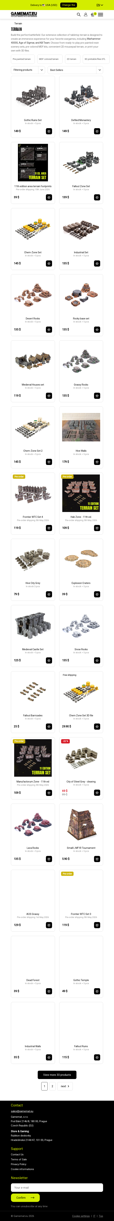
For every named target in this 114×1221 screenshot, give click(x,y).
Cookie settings (81, 1216)
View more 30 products (57, 1074)
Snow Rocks (81, 649)
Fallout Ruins (81, 1046)
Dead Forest (32, 980)
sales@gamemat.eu (22, 1111)
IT (94, 1216)
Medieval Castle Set (33, 649)
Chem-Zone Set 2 (32, 450)
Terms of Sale (19, 1159)
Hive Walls (81, 450)
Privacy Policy (18, 1164)
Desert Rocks (33, 318)
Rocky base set (81, 318)
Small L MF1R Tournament (81, 848)
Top (101, 1216)
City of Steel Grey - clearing (81, 781)
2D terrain (68, 59)
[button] (100, 5)
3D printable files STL (92, 59)
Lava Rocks (33, 848)
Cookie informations (22, 1169)
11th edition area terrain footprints (33, 186)
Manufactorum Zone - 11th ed (33, 781)
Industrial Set (81, 252)
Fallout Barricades (32, 715)
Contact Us (17, 1154)
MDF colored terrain (45, 59)
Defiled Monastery (81, 120)
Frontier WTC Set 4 (33, 517)
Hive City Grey (33, 583)
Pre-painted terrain (18, 59)
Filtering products (23, 70)
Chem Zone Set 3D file (81, 715)
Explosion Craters (81, 583)
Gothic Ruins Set (33, 120)
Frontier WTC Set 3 (81, 914)
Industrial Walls (33, 1046)
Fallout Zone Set (81, 186)
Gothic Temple (81, 980)
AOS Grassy (32, 914)
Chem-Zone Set (32, 252)
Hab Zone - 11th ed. (81, 517)
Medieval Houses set (33, 384)
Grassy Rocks (81, 384)
